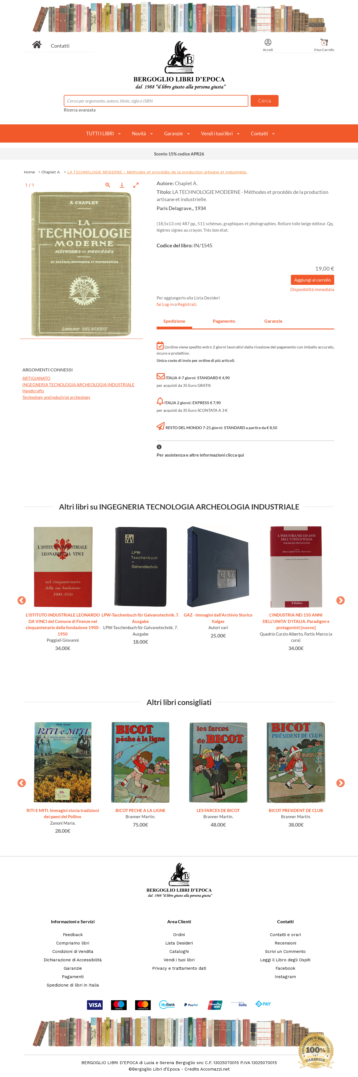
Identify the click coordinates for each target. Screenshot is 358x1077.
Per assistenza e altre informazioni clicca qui (200, 454)
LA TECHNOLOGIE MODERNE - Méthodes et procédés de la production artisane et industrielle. (157, 172)
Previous (19, 599)
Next (338, 599)
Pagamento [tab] (224, 321)
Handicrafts (33, 390)
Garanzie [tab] (273, 321)
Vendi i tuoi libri (217, 133)
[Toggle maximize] (136, 185)
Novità (139, 133)
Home (29, 172)
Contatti (60, 46)
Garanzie (173, 133)
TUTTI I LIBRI (100, 133)
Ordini (179, 934)
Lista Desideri (179, 943)
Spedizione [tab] (174, 321)
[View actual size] (108, 185)
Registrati (187, 304)
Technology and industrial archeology (56, 397)
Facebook (285, 968)
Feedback (73, 934)
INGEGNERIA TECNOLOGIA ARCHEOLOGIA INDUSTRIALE (78, 384)
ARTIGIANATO (36, 378)
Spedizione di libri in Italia (73, 985)
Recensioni (285, 943)
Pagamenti (73, 976)
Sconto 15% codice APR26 (179, 153)
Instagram (285, 976)
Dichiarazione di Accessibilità (73, 959)
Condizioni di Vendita (72, 951)
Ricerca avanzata (80, 109)
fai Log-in (166, 304)
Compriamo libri (72, 943)
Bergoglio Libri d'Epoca (156, 1069)
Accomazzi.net (215, 1069)
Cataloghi (179, 951)
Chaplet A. (51, 172)
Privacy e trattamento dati (179, 968)
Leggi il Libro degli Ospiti (285, 959)
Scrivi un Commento (285, 951)
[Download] (122, 185)
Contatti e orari (285, 934)
